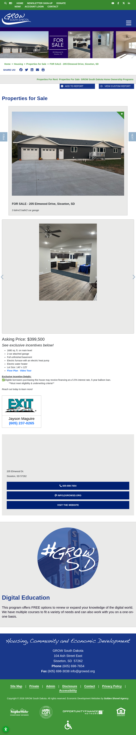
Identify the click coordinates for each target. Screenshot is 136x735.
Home (20, 3)
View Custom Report (115, 86)
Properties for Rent (47, 79)
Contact (52, 6)
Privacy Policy (112, 686)
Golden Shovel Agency (116, 698)
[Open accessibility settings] (6, 729)
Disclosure (69, 686)
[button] (68, 486)
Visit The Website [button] (68, 505)
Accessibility (68, 690)
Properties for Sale (69, 79)
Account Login (34, 6)
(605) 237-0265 (21, 423)
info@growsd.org (82, 671)
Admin (50, 686)
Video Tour (25, 370)
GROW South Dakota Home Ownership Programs (107, 79)
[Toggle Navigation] (129, 23)
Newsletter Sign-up (40, 3)
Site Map (16, 686)
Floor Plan (12, 370)
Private (34, 686)
